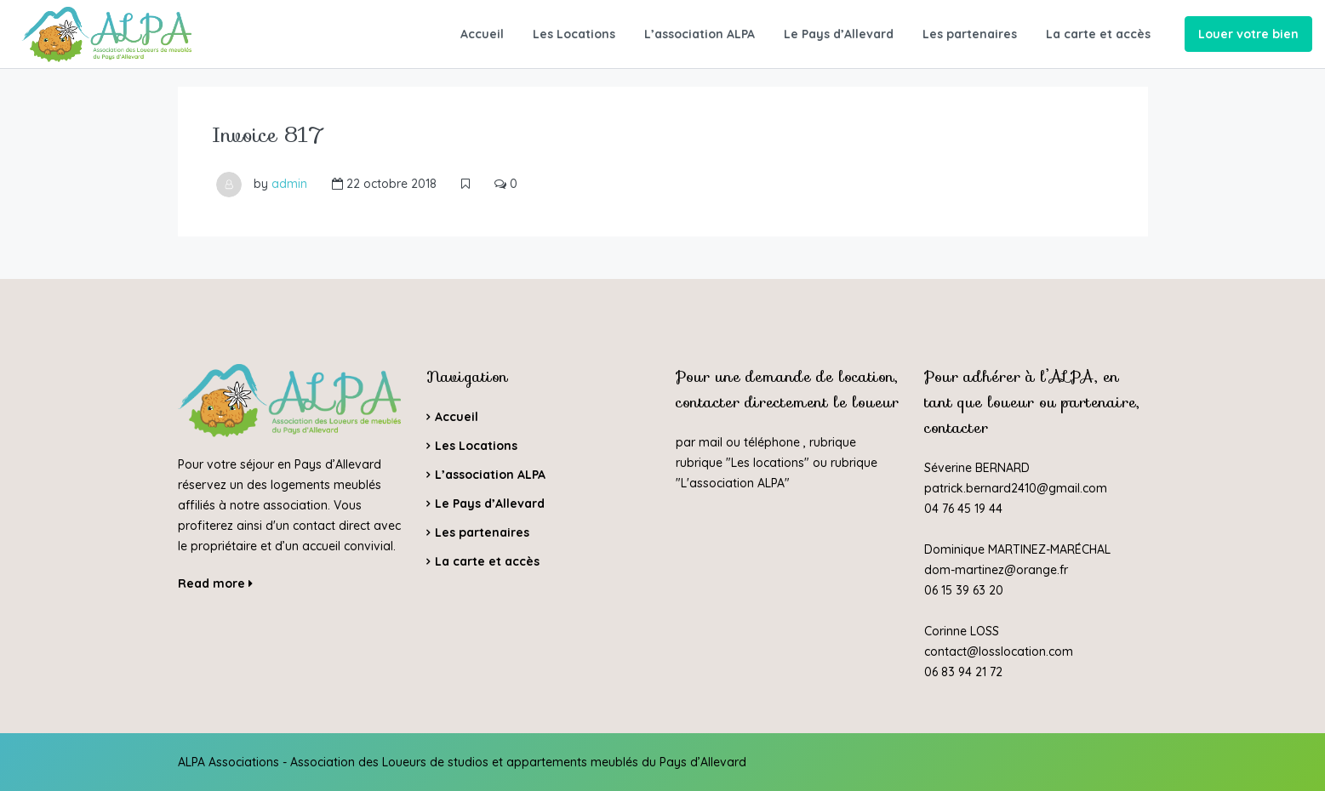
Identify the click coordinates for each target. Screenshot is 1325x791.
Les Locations (574, 34)
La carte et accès (1098, 34)
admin (289, 183)
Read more (215, 583)
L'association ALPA (733, 483)
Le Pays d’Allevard (839, 34)
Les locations (767, 462)
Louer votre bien (1248, 34)
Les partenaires (969, 34)
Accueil (482, 34)
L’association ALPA (699, 34)
